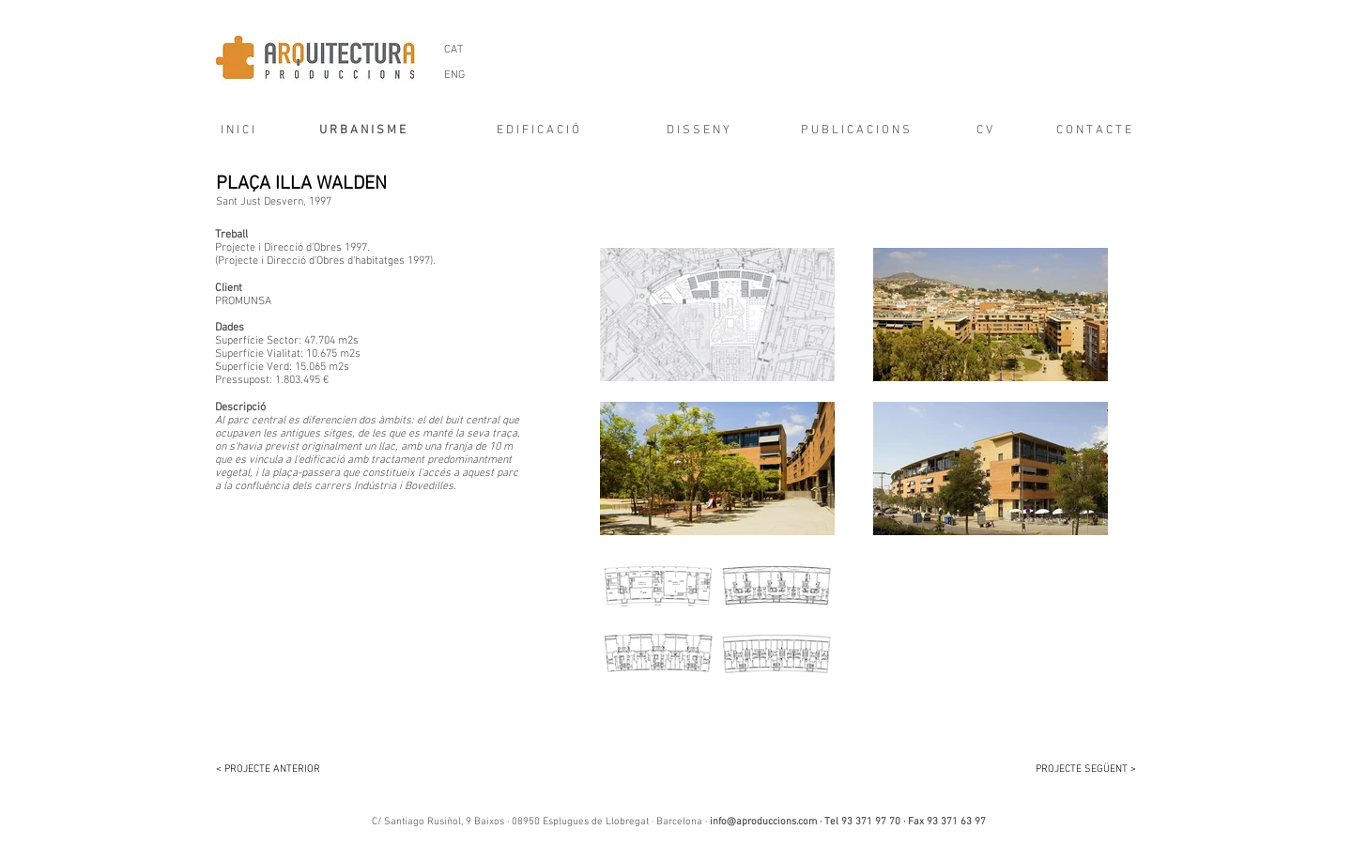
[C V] (984, 130)
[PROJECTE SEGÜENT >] (1075, 770)
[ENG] (454, 75)
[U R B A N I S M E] (362, 130)
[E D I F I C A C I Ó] (538, 130)
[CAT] (453, 49)
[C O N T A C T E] (1093, 130)
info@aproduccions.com (763, 822)
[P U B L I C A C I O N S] (855, 130)
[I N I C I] (231, 130)
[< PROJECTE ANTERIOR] (277, 770)
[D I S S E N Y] (697, 130)
